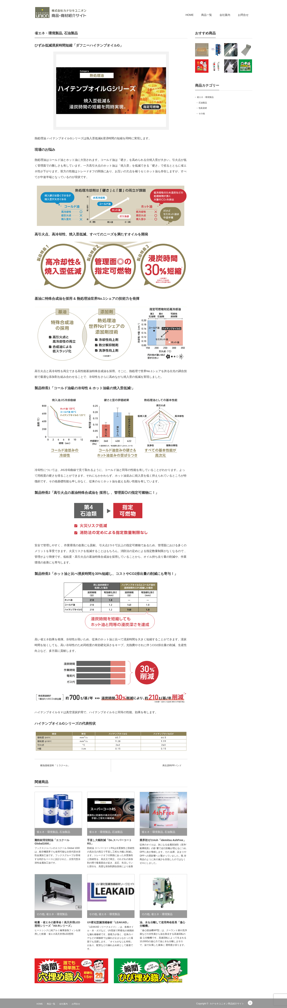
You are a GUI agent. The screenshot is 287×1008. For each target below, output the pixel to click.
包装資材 (203, 108)
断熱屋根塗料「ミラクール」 (55, 765)
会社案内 (225, 14)
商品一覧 (206, 14)
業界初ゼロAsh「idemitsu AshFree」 (163, 840)
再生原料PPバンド (172, 765)
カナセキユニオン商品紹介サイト (227, 1003)
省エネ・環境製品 (48, 33)
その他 (40, 914)
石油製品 (71, 33)
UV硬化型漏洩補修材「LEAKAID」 (108, 922)
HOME (190, 14)
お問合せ (243, 14)
